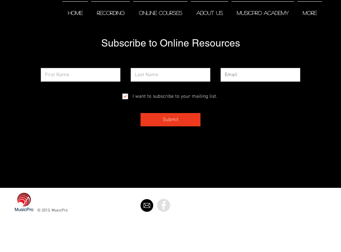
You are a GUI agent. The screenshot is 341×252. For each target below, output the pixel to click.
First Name (50, 63)
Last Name (140, 63)
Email (225, 63)
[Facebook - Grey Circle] (163, 205)
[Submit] (170, 119)
